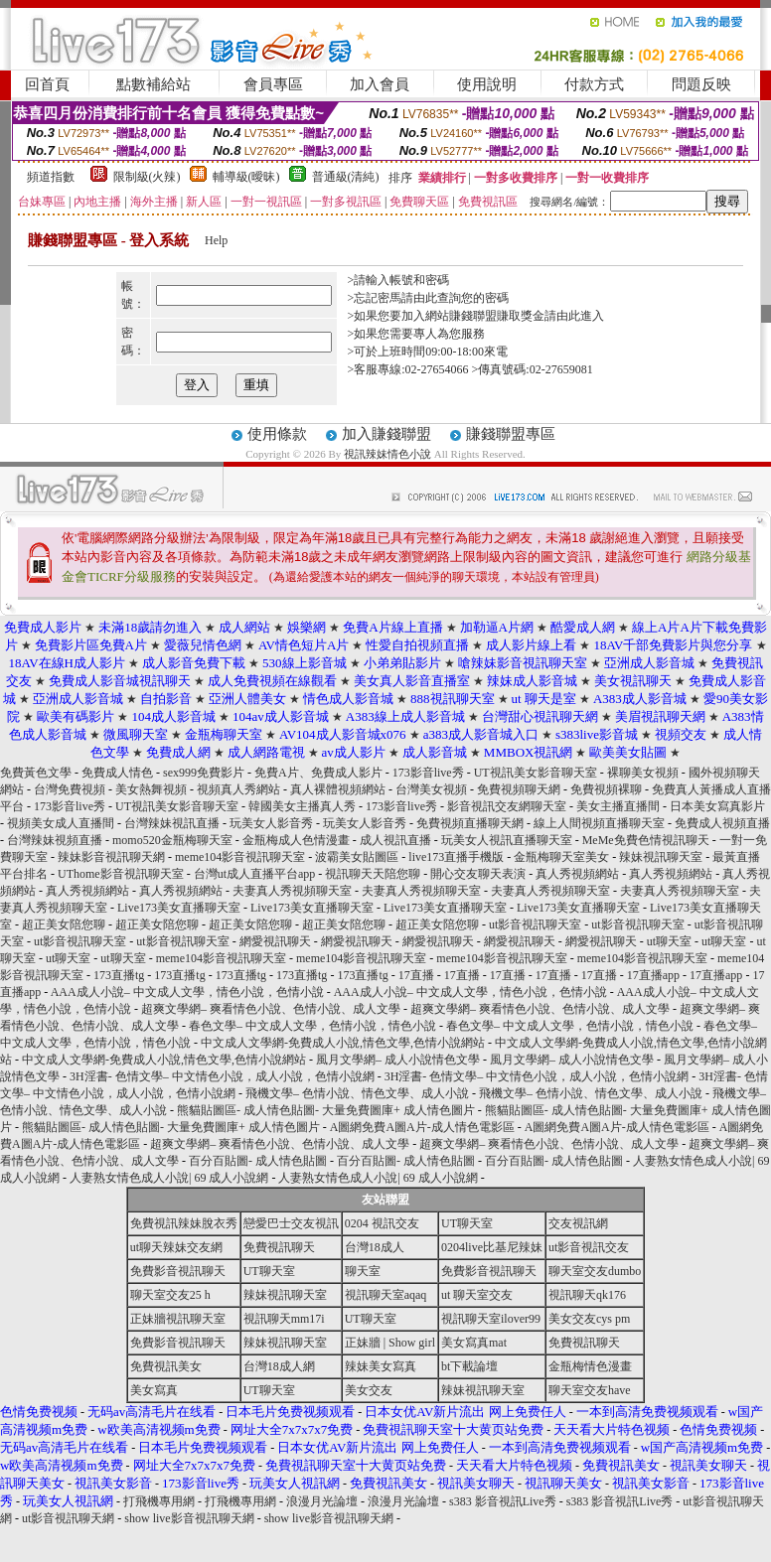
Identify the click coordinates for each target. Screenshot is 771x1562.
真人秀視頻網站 (577, 874)
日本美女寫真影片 (717, 806)
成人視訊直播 (395, 840)
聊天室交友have (589, 1390)
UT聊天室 (467, 1223)
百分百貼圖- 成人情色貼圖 (258, 1161)
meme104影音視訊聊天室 (240, 857)
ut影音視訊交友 (588, 1247)
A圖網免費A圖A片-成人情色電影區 (422, 1127)
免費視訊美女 (166, 1366)
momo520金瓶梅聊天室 (172, 840)
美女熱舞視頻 (151, 789)
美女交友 (368, 1390)
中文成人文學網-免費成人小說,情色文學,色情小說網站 (343, 1043)
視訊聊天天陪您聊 (372, 874)
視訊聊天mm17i (284, 1319)
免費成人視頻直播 (722, 823)
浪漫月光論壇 (322, 1501)
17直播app (653, 975)
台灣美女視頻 (431, 789)
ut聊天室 (669, 941)
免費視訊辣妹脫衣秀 (183, 1223)
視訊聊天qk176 (587, 1295)
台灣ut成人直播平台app (255, 874)
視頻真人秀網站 (238, 789)
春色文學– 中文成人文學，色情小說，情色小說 (312, 1026)
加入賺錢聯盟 (386, 434)
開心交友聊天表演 (478, 874)
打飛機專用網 (159, 1501)
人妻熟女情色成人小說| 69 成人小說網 (169, 1178)
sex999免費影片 (203, 773)
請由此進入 (574, 316)
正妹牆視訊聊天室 (178, 1319)
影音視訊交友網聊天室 (506, 806)
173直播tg (118, 975)
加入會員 (379, 84)
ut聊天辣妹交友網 (176, 1247)
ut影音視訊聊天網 (68, 1518)
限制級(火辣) (147, 177)
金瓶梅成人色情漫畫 (296, 840)
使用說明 (487, 84)
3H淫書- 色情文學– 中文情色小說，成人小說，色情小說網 (222, 1076)
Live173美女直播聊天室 (178, 908)
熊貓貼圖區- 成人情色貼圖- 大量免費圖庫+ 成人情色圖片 (326, 1110)
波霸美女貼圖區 (356, 857)
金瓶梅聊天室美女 (561, 857)
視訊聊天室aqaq (386, 1295)
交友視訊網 (578, 1223)
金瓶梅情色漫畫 (590, 1366)
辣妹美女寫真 (380, 1366)
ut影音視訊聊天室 (535, 924)
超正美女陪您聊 (63, 924)
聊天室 (363, 1271)
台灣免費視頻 (69, 789)
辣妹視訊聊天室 (660, 857)
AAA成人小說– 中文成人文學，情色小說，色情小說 (187, 992)
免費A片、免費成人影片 (318, 773)
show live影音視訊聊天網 (188, 1518)
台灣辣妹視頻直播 (54, 840)
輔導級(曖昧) (246, 177)
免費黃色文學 (36, 773)
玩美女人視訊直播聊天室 (506, 840)
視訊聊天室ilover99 (490, 1319)
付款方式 (594, 84)
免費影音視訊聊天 (178, 1271)
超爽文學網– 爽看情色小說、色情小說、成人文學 (270, 1009)
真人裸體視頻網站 (338, 789)
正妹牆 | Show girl (390, 1342)
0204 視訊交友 (382, 1223)
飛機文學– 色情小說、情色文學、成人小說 (357, 1093)
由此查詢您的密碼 (461, 298)
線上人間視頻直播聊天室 (599, 823)
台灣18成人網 (279, 1366)
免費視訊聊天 (279, 1247)
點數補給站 (153, 84)
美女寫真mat (474, 1342)
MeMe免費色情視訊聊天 (645, 840)
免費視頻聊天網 (518, 789)
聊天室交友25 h (170, 1295)
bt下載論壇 (469, 1366)
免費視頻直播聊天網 (470, 823)
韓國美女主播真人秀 (302, 806)
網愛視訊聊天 (275, 941)
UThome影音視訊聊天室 (121, 874)
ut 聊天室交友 (477, 1295)
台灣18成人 (374, 1247)
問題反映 (701, 84)
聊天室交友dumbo (594, 1271)
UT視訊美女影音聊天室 (535, 773)
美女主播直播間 (618, 806)
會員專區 (273, 84)
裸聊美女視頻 (643, 773)
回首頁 (47, 84)
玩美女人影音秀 (271, 823)
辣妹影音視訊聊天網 (111, 857)
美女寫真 (154, 1390)
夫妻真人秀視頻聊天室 (292, 891)
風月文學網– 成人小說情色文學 (398, 1059)
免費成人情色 (117, 773)
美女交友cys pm (589, 1319)
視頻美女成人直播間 (60, 823)
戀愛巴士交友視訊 (291, 1223)
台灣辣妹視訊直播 (172, 823)
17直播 (416, 975)
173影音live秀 (428, 773)
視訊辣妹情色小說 (387, 454)
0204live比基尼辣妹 (491, 1247)
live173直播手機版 (456, 857)
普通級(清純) (346, 177)
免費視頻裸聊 (606, 789)
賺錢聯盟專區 (510, 434)
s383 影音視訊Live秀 (502, 1501)
